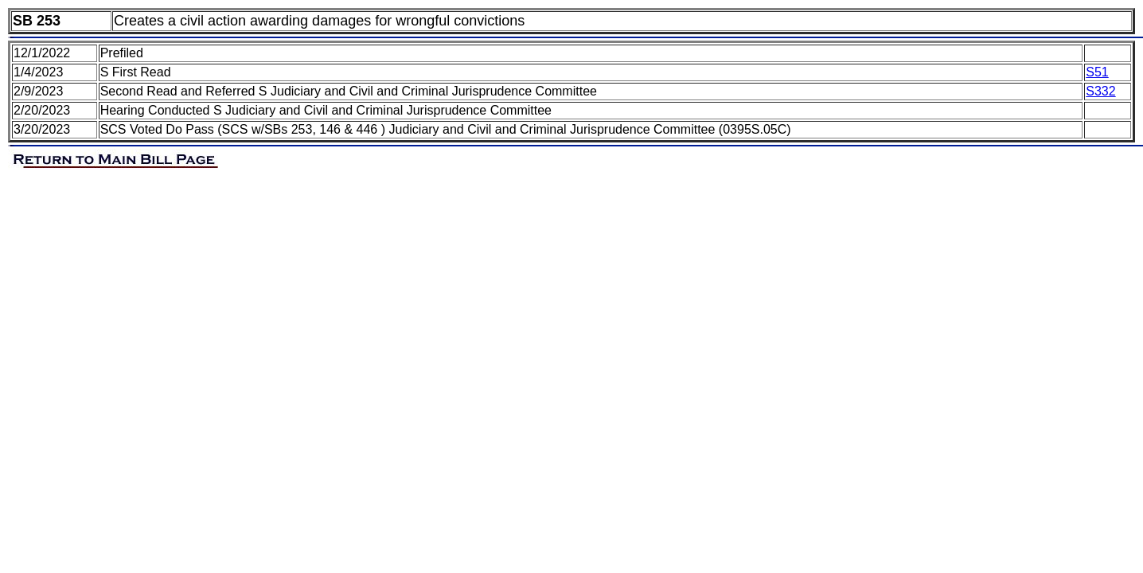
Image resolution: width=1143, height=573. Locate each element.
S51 (1097, 72)
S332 (1100, 91)
